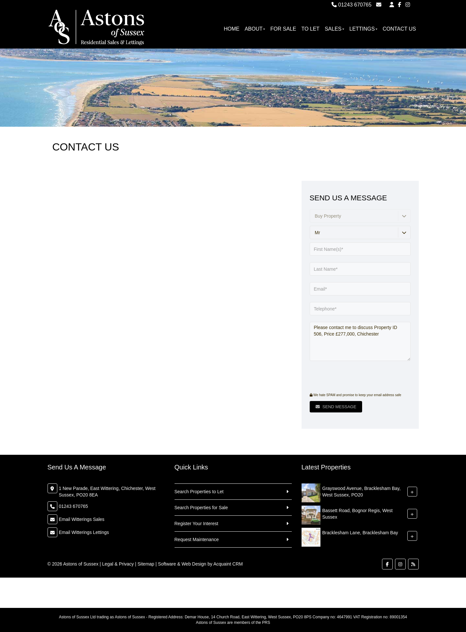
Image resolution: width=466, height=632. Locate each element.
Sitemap (145, 564)
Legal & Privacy (118, 564)
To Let (310, 29)
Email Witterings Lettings (84, 532)
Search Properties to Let (199, 491)
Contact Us (399, 29)
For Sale (283, 29)
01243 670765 (352, 4)
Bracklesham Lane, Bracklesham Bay (360, 532)
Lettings (363, 29)
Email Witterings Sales (82, 519)
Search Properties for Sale (201, 507)
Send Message (336, 406)
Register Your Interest (197, 523)
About (255, 29)
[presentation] (349, 377)
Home (231, 29)
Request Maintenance (197, 539)
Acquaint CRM (228, 564)
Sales (334, 29)
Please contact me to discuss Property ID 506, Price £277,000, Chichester (360, 341)
